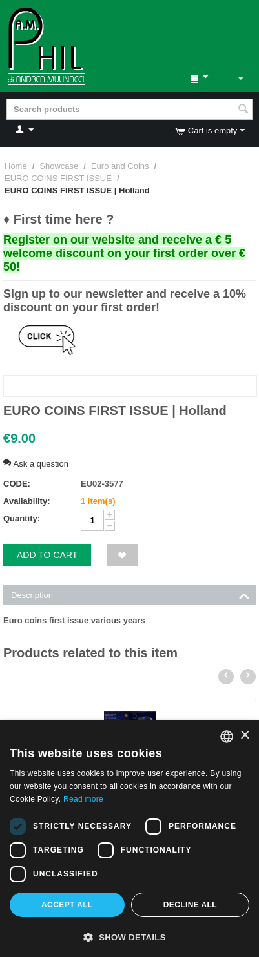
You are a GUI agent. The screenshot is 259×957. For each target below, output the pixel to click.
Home (16, 166)
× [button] (244, 735)
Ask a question (35, 464)
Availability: (26, 501)
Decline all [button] (190, 904)
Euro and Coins (120, 166)
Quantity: (21, 518)
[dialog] (129, 838)
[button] (129, 936)
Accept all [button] (67, 904)
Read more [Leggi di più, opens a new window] (83, 799)
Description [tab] (130, 594)
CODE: (16, 483)
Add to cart (47, 555)
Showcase (58, 166)
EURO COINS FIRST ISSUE (58, 178)
